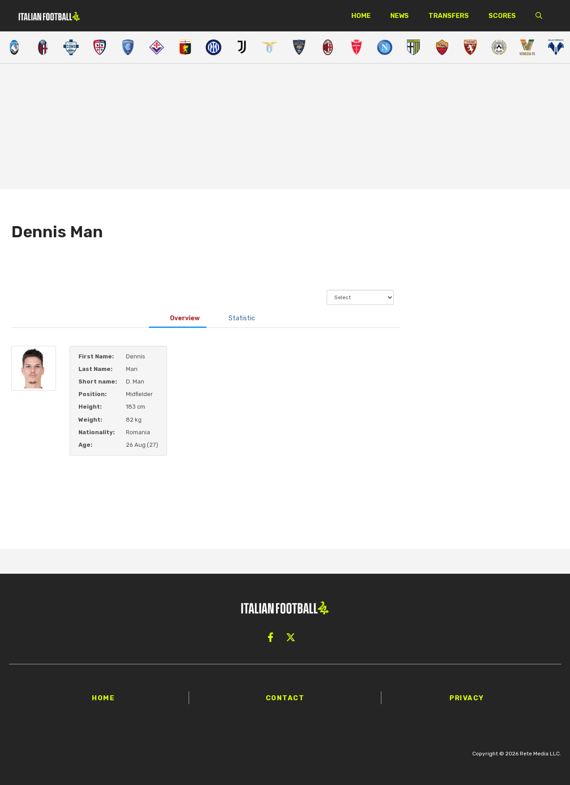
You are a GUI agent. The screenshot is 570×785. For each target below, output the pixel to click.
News (399, 16)
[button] (539, 15)
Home (361, 16)
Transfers (448, 16)
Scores (502, 16)
